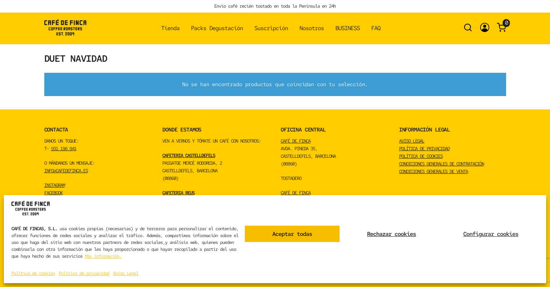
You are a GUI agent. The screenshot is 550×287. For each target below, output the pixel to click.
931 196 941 (63, 149)
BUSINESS (347, 28)
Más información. (103, 256)
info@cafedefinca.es (66, 171)
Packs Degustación (217, 28)
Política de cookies (33, 273)
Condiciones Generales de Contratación (441, 164)
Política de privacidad (84, 273)
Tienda (170, 28)
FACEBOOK (53, 193)
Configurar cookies (490, 234)
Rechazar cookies (391, 234)
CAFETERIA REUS (178, 193)
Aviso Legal (125, 273)
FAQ (375, 28)
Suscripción (271, 28)
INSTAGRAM (54, 185)
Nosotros (311, 28)
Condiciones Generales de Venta (433, 171)
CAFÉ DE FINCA (296, 141)
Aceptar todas (292, 234)
